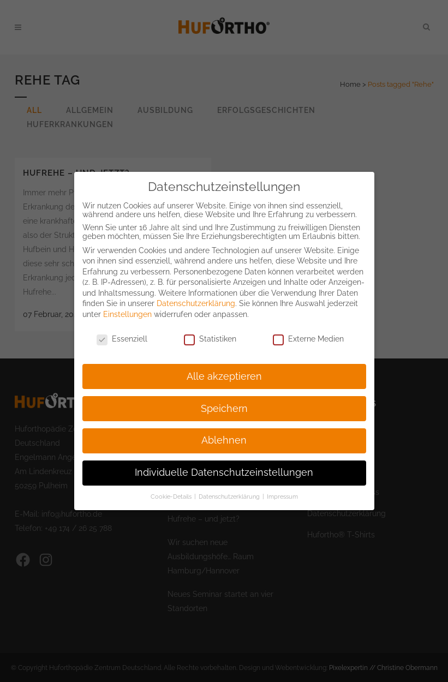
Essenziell (122, 329)
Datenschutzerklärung (196, 294)
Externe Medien (308, 329)
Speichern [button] (224, 398)
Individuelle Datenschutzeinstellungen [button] (224, 462)
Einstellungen (127, 304)
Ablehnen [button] (224, 431)
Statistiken (210, 329)
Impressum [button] (282, 486)
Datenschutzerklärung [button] (230, 486)
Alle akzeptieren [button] (224, 366)
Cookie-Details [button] (172, 486)
